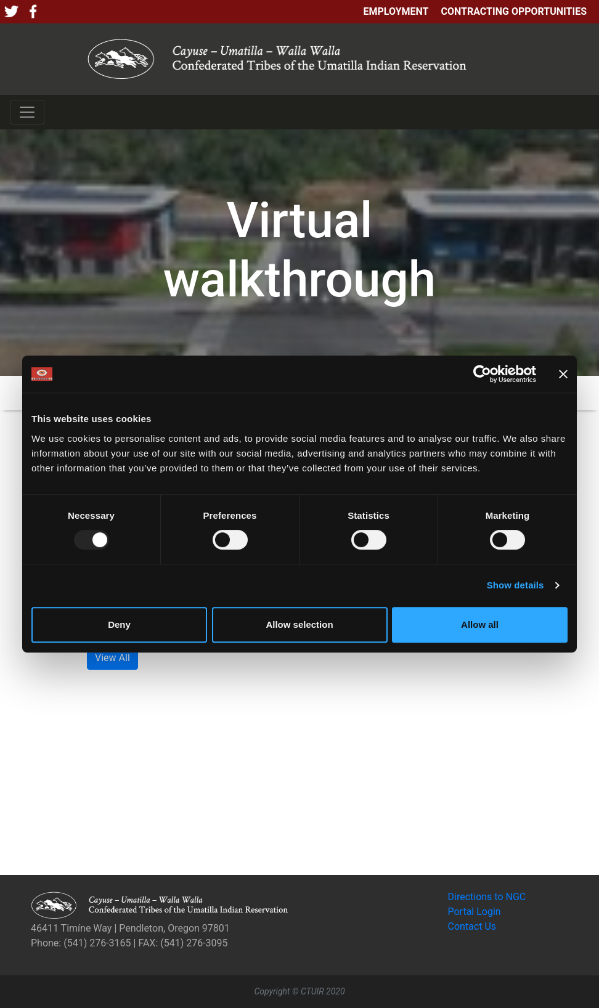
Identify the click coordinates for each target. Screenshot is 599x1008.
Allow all (480, 624)
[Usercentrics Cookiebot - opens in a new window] (482, 374)
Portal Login (474, 911)
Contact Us (472, 926)
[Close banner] (563, 374)
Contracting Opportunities (514, 11)
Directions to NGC (487, 897)
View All (112, 658)
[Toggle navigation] (27, 112)
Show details (515, 585)
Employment (395, 11)
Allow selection (299, 624)
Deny (119, 624)
